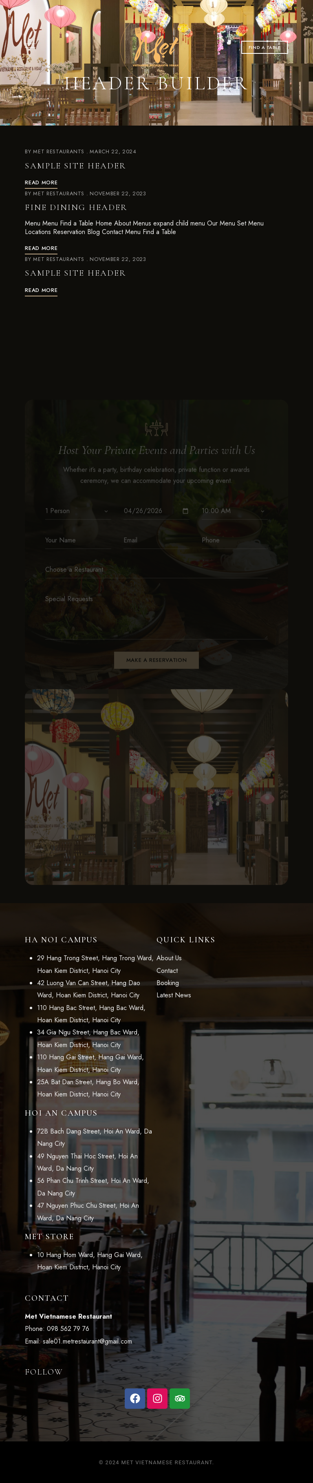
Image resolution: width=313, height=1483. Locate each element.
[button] (264, 47)
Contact (167, 970)
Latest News (173, 995)
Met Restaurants (58, 151)
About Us (169, 958)
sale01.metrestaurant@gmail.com (87, 1341)
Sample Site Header (75, 166)
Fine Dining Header (76, 207)
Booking (167, 983)
